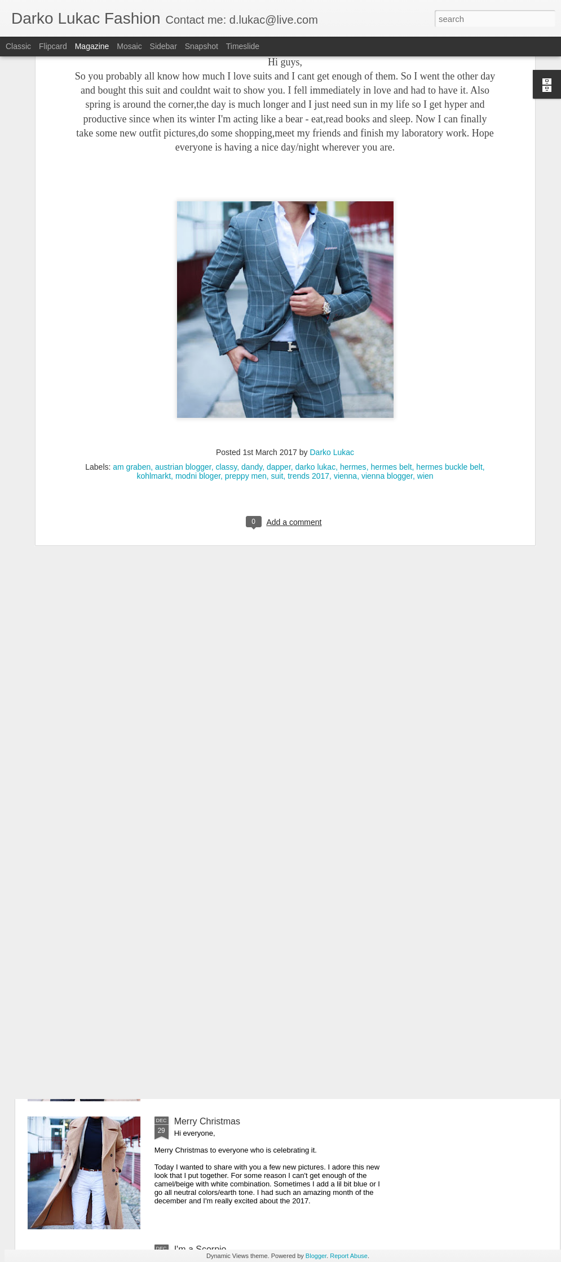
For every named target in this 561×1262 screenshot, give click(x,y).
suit (277, 331)
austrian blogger (183, 322)
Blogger (316, 1255)
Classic (18, 46)
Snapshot (201, 46)
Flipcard (53, 46)
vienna (345, 331)
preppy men (246, 331)
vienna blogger (387, 331)
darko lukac (315, 322)
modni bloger (197, 331)
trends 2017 (308, 331)
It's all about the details (220, 865)
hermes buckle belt (449, 322)
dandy (251, 322)
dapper (279, 322)
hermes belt (391, 322)
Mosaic (129, 46)
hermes (353, 322)
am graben (132, 322)
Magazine (92, 46)
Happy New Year (207, 993)
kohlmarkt (153, 331)
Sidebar (163, 46)
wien (425, 331)
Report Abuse (349, 1255)
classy (226, 322)
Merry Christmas (207, 1121)
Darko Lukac (332, 307)
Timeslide (242, 46)
